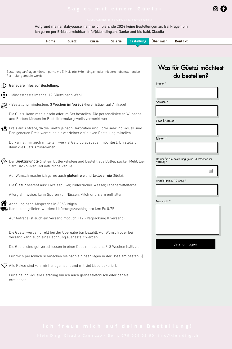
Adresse (160, 101)
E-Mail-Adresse (165, 120)
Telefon (160, 138)
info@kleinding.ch (142, 19)
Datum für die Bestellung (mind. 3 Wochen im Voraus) (184, 160)
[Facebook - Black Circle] (223, 8)
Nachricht (162, 201)
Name (160, 83)
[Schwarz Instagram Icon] (215, 8)
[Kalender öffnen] (211, 171)
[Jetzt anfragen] (185, 244)
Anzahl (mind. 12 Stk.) (170, 180)
